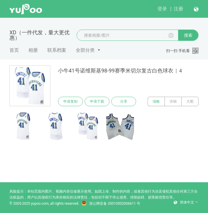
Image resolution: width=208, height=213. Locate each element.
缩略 (156, 101)
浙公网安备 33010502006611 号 (110, 203)
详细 (173, 101)
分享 (123, 101)
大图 (190, 101)
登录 (162, 9)
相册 (33, 50)
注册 (178, 9)
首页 (14, 50)
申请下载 (97, 101)
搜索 (188, 35)
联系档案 (56, 50)
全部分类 (85, 50)
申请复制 (70, 101)
